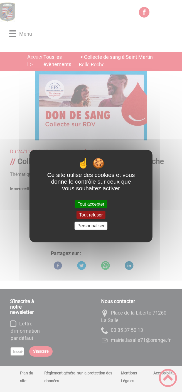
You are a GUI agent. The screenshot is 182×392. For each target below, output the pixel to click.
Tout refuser (91, 214)
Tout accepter (91, 203)
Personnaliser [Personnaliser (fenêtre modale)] (91, 225)
